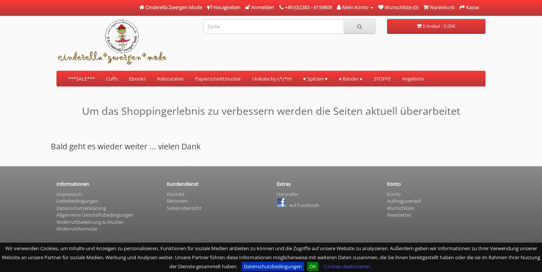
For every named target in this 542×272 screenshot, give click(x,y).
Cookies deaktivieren (347, 266)
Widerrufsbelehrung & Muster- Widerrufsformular (90, 225)
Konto (394, 194)
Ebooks (137, 78)
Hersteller (287, 194)
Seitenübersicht (184, 208)
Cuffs (112, 78)
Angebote (413, 78)
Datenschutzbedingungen (273, 266)
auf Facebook (298, 205)
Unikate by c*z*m (272, 78)
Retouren (177, 201)
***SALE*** (81, 78)
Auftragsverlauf (404, 201)
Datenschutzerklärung (81, 208)
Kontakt (176, 194)
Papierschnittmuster (218, 78)
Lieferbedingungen (77, 201)
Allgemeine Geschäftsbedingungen (95, 214)
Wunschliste (400, 208)
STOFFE (382, 78)
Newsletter (399, 214)
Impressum (69, 194)
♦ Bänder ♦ (350, 78)
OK (312, 266)
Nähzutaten (170, 78)
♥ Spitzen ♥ (315, 78)
